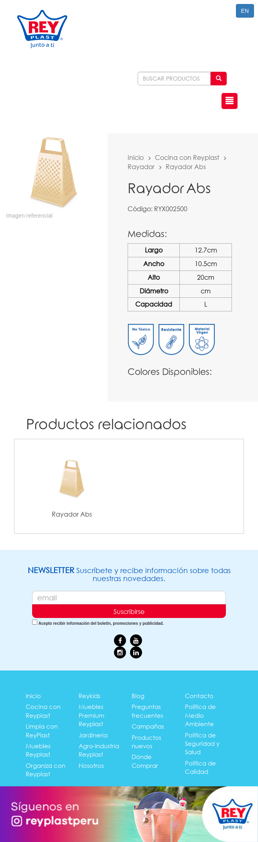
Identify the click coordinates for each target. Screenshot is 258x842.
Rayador (141, 166)
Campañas (148, 726)
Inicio (136, 157)
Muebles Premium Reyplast (91, 715)
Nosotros (91, 765)
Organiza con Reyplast (45, 769)
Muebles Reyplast (38, 750)
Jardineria (93, 735)
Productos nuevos (146, 741)
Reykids (89, 696)
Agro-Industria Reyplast (99, 750)
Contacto (199, 696)
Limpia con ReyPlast (42, 730)
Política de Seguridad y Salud (202, 743)
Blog (138, 696)
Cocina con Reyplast (187, 157)
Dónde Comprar (145, 761)
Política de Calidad (200, 767)
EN (245, 11)
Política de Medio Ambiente (200, 715)
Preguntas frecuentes (147, 711)
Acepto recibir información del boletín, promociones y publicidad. (101, 623)
